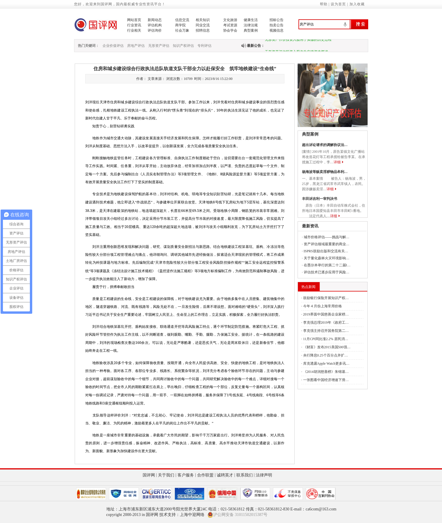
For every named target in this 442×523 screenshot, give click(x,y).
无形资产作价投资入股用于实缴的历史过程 (298, 41)
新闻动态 (155, 20)
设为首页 (338, 4)
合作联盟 (205, 475)
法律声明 (264, 475)
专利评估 (204, 46)
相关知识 (203, 20)
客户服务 (186, 475)
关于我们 (166, 475)
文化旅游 (230, 20)
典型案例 (251, 30)
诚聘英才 (225, 475)
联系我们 (244, 475)
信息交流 (182, 20)
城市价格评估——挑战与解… (326, 237)
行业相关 (134, 30)
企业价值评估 (113, 46)
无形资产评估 (158, 46)
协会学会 (230, 30)
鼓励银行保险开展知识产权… (326, 298)
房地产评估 (136, 46)
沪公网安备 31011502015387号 (237, 515)
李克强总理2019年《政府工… (326, 322)
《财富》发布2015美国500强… (327, 347)
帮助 (323, 4)
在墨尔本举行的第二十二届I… (327, 265)
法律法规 (251, 25)
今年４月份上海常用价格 (322, 306)
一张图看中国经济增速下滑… (326, 380)
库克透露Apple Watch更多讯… (326, 363)
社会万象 (182, 30)
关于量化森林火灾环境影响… (326, 258)
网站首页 (134, 20)
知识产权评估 (183, 46)
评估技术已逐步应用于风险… (326, 272)
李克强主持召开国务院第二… (326, 331)
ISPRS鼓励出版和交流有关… (326, 251)
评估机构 (155, 25)
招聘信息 (203, 30)
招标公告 (276, 20)
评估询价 (155, 30)
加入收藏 (357, 4)
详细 (337, 162)
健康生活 (251, 20)
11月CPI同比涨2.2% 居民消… (325, 339)
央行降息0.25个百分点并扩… (325, 355)
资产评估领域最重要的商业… (326, 244)
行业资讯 (134, 25)
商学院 (180, 25)
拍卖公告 (276, 25)
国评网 (149, 475)
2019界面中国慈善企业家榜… (326, 314)
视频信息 (276, 30)
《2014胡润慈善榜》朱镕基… (326, 372)
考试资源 (230, 25)
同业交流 (203, 25)
